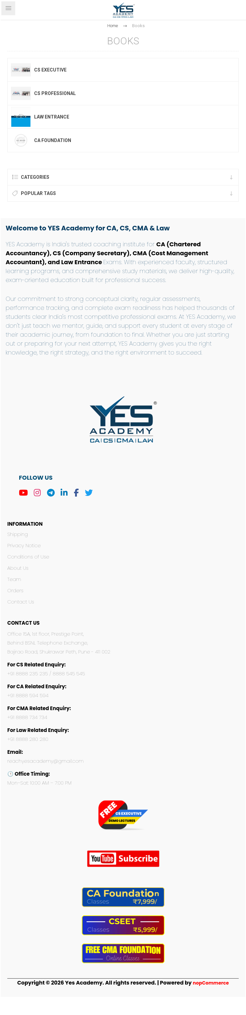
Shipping (17, 534)
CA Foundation (52, 140)
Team (14, 579)
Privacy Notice (24, 545)
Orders (15, 590)
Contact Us (20, 601)
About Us (17, 567)
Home (112, 25)
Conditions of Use (28, 556)
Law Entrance (51, 117)
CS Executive (50, 69)
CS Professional (55, 93)
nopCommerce (211, 983)
